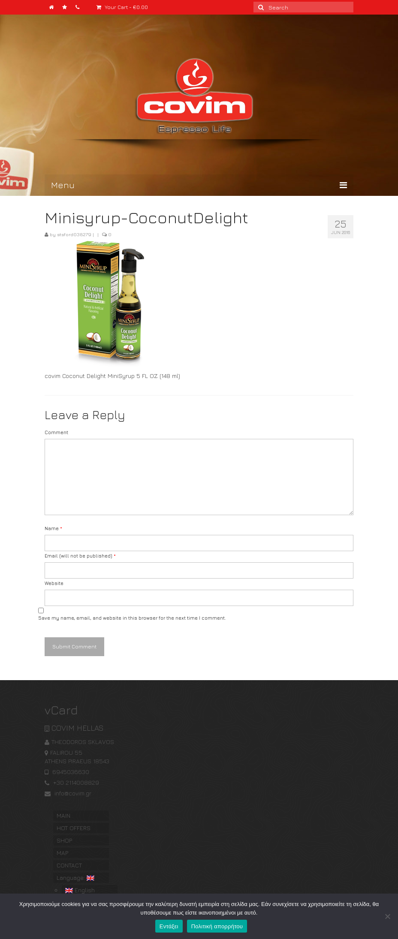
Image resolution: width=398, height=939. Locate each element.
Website (54, 583)
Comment (56, 432)
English (80, 890)
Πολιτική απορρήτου (217, 926)
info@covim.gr (68, 793)
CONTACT (69, 865)
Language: (75, 877)
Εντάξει (169, 926)
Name (53, 528)
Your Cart (122, 7)
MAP (62, 852)
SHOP (64, 840)
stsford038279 (74, 234)
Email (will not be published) (80, 555)
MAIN (63, 815)
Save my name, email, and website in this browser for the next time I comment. (132, 618)
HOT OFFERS (73, 827)
